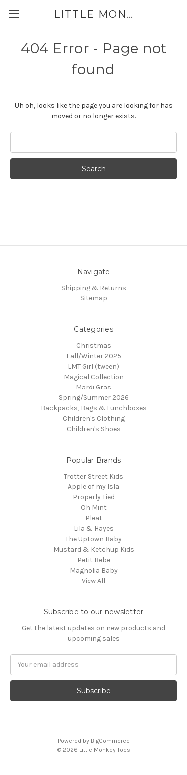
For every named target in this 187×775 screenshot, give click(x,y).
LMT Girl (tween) (93, 366)
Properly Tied (94, 497)
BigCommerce (110, 740)
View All (93, 581)
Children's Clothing (94, 418)
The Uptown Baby (93, 539)
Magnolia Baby (94, 570)
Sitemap (93, 298)
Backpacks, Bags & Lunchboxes (94, 408)
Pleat (93, 518)
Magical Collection (94, 377)
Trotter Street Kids (93, 476)
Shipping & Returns (93, 288)
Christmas (93, 345)
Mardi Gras (93, 387)
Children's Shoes (94, 429)
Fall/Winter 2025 (93, 356)
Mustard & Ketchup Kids (93, 549)
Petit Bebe (93, 560)
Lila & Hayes (94, 528)
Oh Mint (94, 507)
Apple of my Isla (93, 487)
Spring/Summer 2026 (94, 397)
